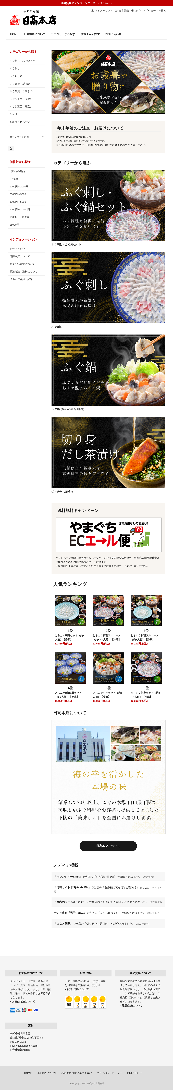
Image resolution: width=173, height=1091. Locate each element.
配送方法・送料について (24, 271)
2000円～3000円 (19, 194)
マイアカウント (102, 10)
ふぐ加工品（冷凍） (21, 98)
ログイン (138, 10)
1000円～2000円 (19, 186)
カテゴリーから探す (63, 34)
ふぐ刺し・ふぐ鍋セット (24, 60)
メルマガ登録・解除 (21, 279)
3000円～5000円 (19, 201)
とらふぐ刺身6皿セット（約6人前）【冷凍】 (68, 694)
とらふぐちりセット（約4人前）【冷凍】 (107, 694)
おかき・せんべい (20, 121)
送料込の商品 (17, 171)
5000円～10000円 (20, 209)
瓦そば (13, 114)
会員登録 (122, 10)
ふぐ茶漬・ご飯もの (21, 91)
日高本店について (34, 34)
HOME (14, 34)
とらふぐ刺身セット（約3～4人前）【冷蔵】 (145, 694)
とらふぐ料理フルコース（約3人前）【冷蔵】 (144, 637)
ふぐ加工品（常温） (21, 106)
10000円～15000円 (20, 217)
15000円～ (16, 224)
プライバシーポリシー (109, 1073)
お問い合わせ (113, 34)
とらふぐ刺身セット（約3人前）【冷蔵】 (69, 637)
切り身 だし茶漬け (20, 83)
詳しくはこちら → (102, 3)
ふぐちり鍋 (16, 76)
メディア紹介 (17, 248)
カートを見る (156, 10)
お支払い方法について (22, 263)
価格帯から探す (90, 34)
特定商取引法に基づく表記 (76, 1073)
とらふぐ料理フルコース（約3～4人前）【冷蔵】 (107, 637)
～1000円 (15, 178)
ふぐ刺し (15, 68)
